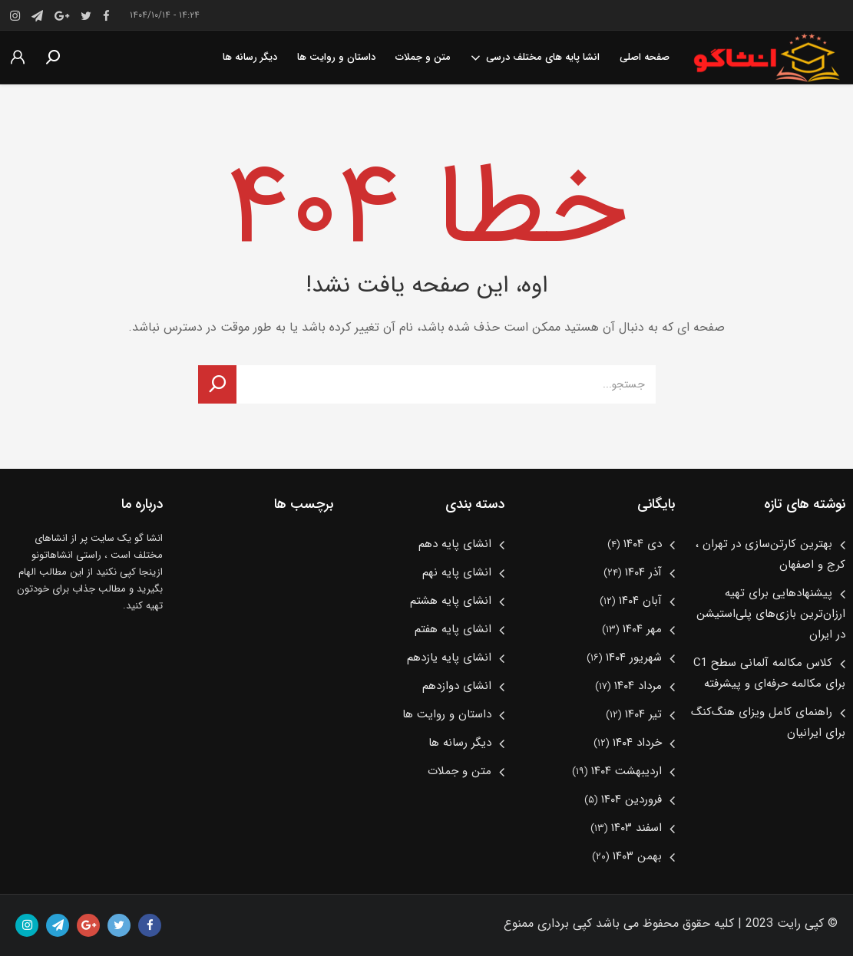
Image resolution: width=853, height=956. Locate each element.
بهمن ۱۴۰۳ (637, 856)
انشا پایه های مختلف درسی (535, 57)
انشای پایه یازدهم (449, 657)
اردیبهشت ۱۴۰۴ (626, 771)
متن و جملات (423, 57)
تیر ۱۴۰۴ (643, 714)
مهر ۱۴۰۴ (642, 629)
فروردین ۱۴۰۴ (631, 799)
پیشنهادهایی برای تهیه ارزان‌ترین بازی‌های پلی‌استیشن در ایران (770, 614)
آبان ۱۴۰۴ (640, 601)
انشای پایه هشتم (450, 601)
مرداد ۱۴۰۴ (638, 686)
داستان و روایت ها (336, 57)
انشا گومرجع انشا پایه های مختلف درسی (766, 57)
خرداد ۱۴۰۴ (637, 742)
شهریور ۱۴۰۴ (634, 657)
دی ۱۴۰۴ (642, 544)
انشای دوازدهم (456, 686)
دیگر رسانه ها (250, 57)
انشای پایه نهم (456, 572)
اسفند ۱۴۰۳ (636, 828)
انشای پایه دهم (454, 544)
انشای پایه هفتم (453, 629)
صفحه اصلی (645, 57)
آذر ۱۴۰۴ (643, 572)
